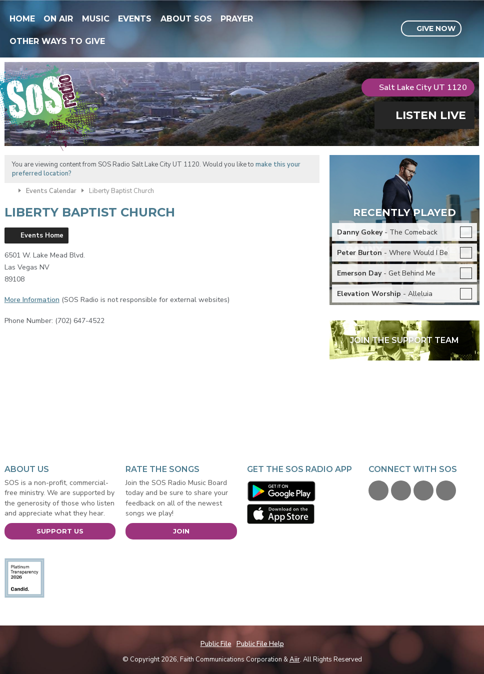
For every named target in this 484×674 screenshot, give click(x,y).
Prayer (236, 19)
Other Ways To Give (57, 41)
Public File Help (260, 644)
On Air (58, 19)
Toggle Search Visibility (473, 29)
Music (96, 19)
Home (22, 19)
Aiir (295, 659)
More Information (32, 299)
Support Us (60, 531)
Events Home (42, 235)
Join (181, 531)
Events (135, 19)
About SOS (186, 19)
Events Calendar (51, 191)
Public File (216, 644)
